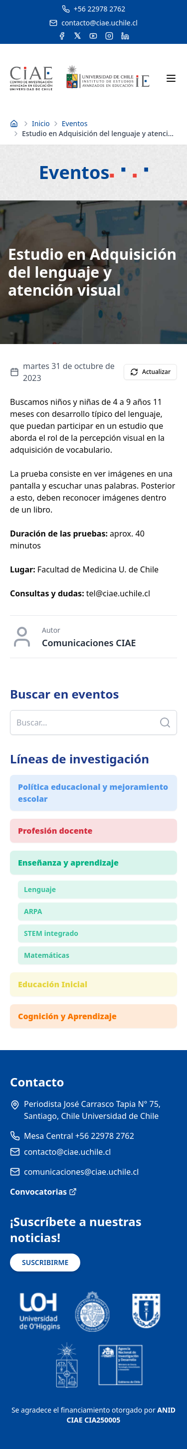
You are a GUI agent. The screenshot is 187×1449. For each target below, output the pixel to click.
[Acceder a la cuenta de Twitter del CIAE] (77, 36)
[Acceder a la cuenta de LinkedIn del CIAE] (125, 36)
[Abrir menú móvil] (171, 78)
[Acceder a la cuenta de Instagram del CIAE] (109, 36)
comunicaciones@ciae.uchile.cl (81, 1171)
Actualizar (150, 371)
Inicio (41, 123)
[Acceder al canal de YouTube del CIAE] (93, 36)
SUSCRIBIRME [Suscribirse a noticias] (45, 1262)
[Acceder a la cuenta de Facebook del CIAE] (62, 36)
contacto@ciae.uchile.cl (67, 1151)
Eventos (75, 123)
